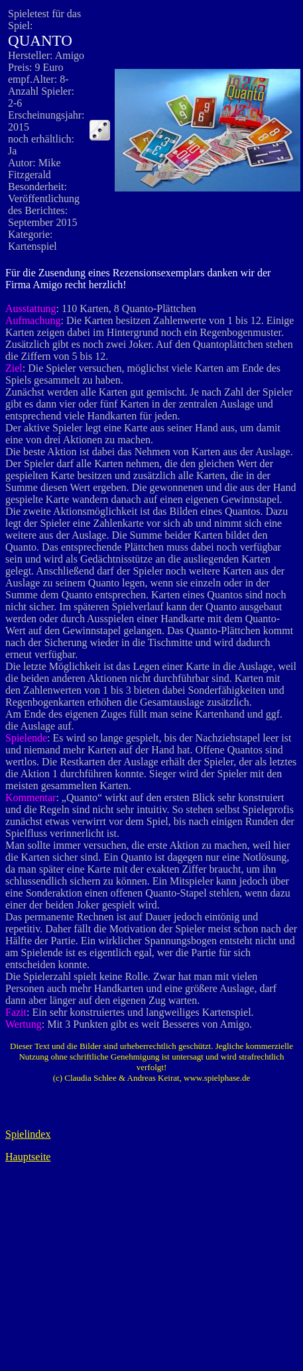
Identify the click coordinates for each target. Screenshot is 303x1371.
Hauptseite (27, 1156)
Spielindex (27, 1134)
